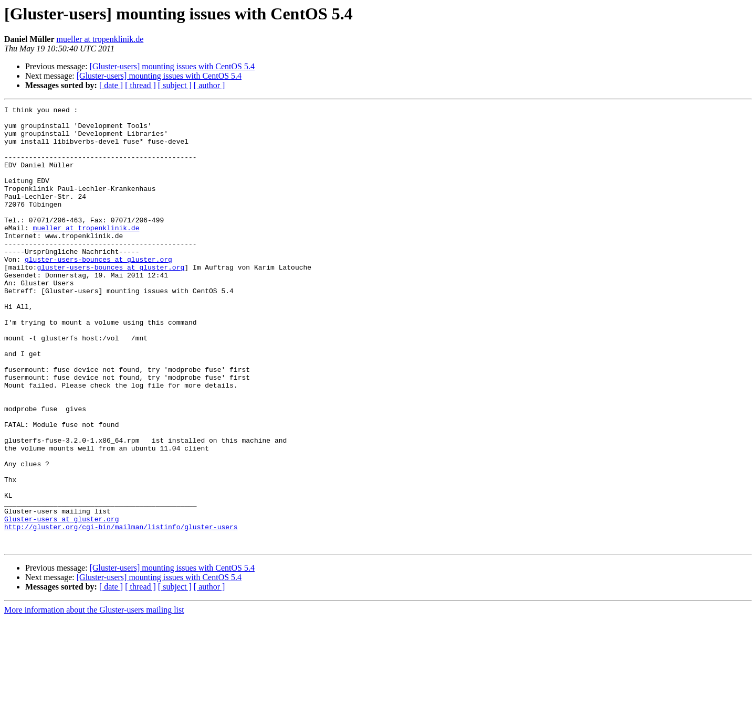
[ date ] (111, 85)
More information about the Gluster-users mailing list (94, 697)
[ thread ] (140, 85)
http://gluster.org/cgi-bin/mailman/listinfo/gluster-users (121, 611)
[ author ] (209, 85)
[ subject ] (175, 85)
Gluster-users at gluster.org (61, 602)
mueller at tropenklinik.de (100, 39)
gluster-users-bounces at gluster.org (98, 290)
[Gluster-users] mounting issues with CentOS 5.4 (172, 66)
